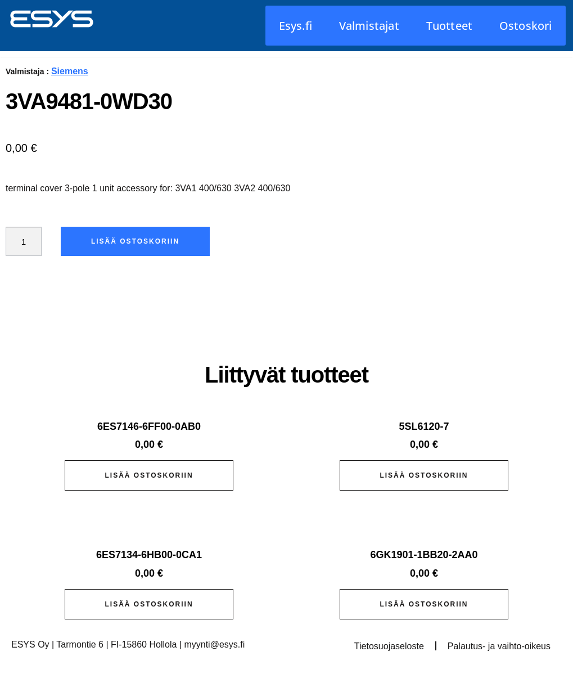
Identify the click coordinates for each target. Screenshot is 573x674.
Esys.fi (295, 25)
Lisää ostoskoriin (137, 241)
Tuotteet (449, 25)
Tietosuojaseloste (389, 646)
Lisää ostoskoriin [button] (149, 475)
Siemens (69, 71)
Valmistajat (369, 25)
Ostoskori (525, 25)
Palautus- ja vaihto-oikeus (499, 646)
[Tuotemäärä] (25, 241)
